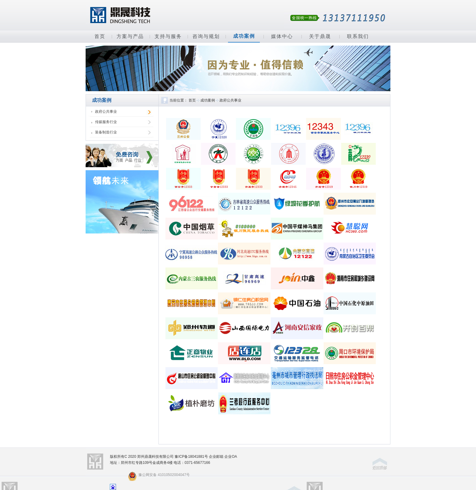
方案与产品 (130, 36)
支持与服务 (168, 36)
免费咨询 (122, 155)
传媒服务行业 (106, 122)
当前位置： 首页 (182, 100)
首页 (99, 36)
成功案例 (244, 36)
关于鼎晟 (320, 36)
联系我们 (358, 36)
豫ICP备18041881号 (191, 456)
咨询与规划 (206, 36)
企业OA (230, 456)
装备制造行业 (106, 132)
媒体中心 (282, 36)
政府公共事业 (106, 111)
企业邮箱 (216, 456)
